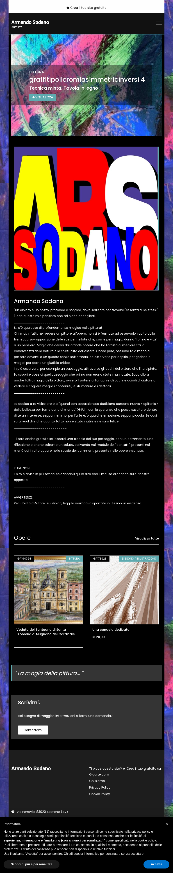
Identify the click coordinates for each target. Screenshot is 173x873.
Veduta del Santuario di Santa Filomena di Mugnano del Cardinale (45, 632)
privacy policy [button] (140, 831)
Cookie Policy (99, 794)
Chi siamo (97, 781)
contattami (33, 730)
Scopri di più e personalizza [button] (31, 864)
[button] (167, 824)
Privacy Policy (99, 787)
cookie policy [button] (147, 840)
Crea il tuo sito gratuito (86, 7)
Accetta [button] (156, 864)
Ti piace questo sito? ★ (125, 771)
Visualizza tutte (147, 538)
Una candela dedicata (111, 630)
